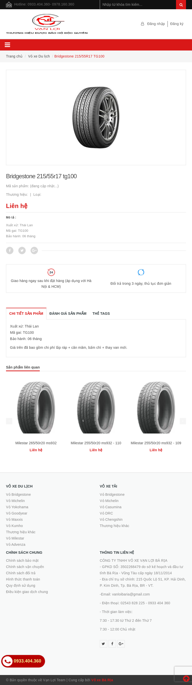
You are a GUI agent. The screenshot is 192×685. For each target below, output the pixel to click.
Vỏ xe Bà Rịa (102, 680)
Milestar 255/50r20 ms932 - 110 (96, 443)
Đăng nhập (156, 24)
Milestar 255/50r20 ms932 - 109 (156, 443)
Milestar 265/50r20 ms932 (35, 443)
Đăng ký (177, 24)
